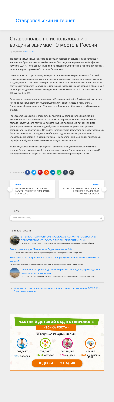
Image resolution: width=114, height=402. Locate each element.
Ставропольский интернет (45, 21)
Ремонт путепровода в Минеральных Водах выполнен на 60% (41, 249)
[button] (27, 172)
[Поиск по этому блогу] (57, 218)
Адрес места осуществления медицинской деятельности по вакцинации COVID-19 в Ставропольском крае (57, 290)
